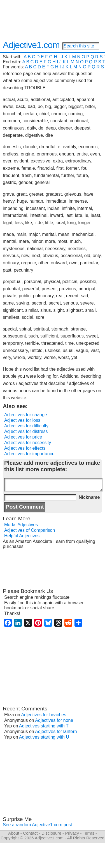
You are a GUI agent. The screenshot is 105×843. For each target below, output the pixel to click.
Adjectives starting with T (44, 726)
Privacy (72, 833)
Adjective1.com (31, 45)
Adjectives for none (54, 720)
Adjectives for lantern (56, 731)
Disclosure (51, 833)
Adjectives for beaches (43, 714)
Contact (30, 833)
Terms (88, 833)
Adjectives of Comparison (29, 530)
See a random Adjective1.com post (37, 824)
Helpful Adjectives (21, 535)
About (13, 833)
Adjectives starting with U (44, 737)
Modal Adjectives (21, 524)
